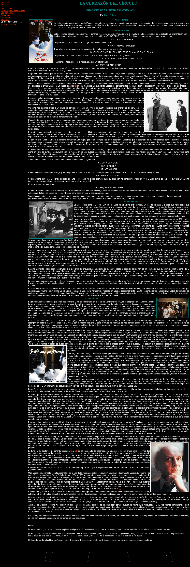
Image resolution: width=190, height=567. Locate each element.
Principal (5, 2)
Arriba (3, 4)
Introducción (6, 8)
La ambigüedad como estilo (13, 11)
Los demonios (7, 13)
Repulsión (5, 15)
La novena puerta (8, 24)
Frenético (5, 20)
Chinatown (5, 17)
